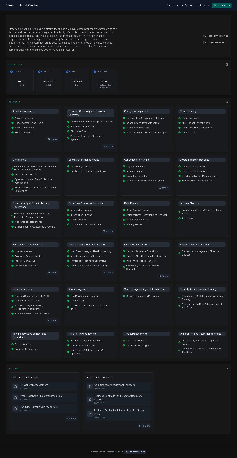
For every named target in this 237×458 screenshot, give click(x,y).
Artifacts (204, 5)
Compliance (173, 5)
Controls (189, 5)
